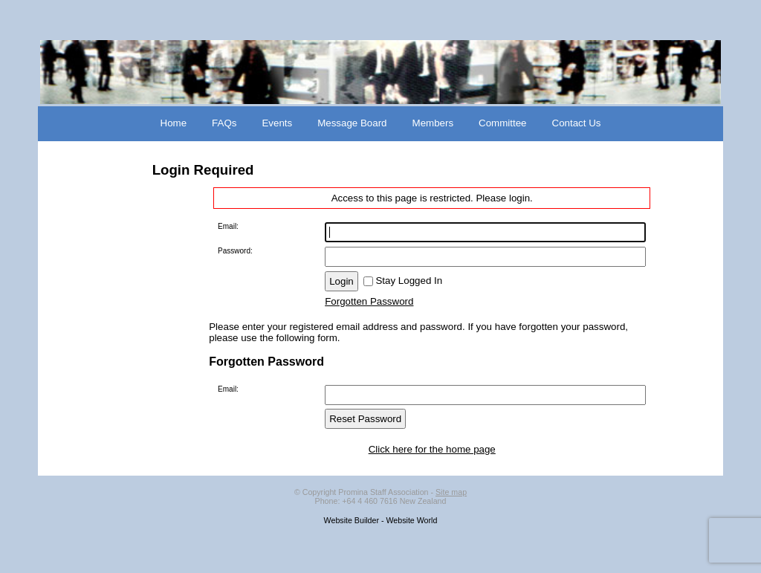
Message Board (351, 123)
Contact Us (576, 123)
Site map (451, 492)
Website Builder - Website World (381, 520)
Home (174, 123)
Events (277, 123)
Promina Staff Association (383, 492)
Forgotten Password (369, 301)
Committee (502, 123)
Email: (228, 226)
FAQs (224, 123)
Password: (235, 251)
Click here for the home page (432, 449)
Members (433, 123)
